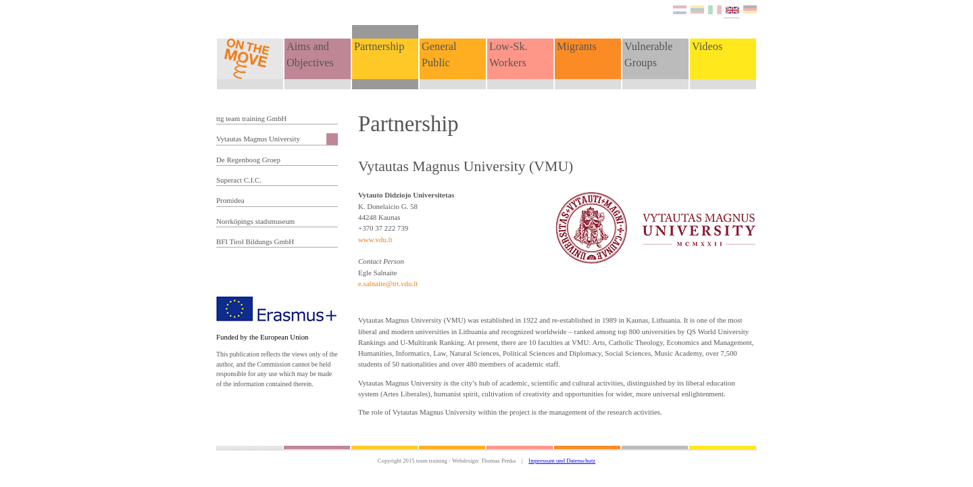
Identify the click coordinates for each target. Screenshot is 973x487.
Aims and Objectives (310, 54)
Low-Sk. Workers (508, 54)
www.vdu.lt (375, 239)
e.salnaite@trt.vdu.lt (388, 283)
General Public (439, 54)
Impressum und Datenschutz (561, 460)
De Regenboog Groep (248, 160)
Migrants (577, 46)
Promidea (230, 200)
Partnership (379, 46)
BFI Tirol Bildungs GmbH (255, 241)
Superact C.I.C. (238, 180)
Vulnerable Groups (648, 54)
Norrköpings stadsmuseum (255, 221)
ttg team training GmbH (251, 118)
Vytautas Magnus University (258, 139)
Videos (707, 46)
